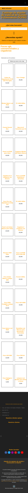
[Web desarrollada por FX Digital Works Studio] (14, 486)
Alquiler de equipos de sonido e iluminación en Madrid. (14, 462)
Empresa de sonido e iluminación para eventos (14, 404)
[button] (25, 3)
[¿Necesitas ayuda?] (14, 33)
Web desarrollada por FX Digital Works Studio (14, 488)
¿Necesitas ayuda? (14, 37)
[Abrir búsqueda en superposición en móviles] (14, 28)
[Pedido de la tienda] (17, 61)
